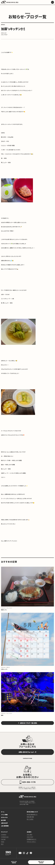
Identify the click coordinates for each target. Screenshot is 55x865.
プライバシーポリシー (31, 841)
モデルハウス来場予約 (14, 862)
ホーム (2, 812)
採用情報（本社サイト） (31, 839)
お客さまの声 (4, 823)
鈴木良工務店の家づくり (32, 814)
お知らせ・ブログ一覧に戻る (28, 723)
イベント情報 (4, 814)
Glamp (2, 841)
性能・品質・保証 (30, 817)
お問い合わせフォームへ (26, 752)
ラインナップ (4, 832)
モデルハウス (4, 817)
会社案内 (29, 832)
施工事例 (3, 820)
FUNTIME (3, 839)
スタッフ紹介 (29, 834)
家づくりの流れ (30, 819)
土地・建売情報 (5, 826)
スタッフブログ (30, 837)
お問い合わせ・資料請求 (41, 862)
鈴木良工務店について (32, 812)
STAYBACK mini (4, 837)
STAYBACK (3, 834)
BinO (2, 844)
